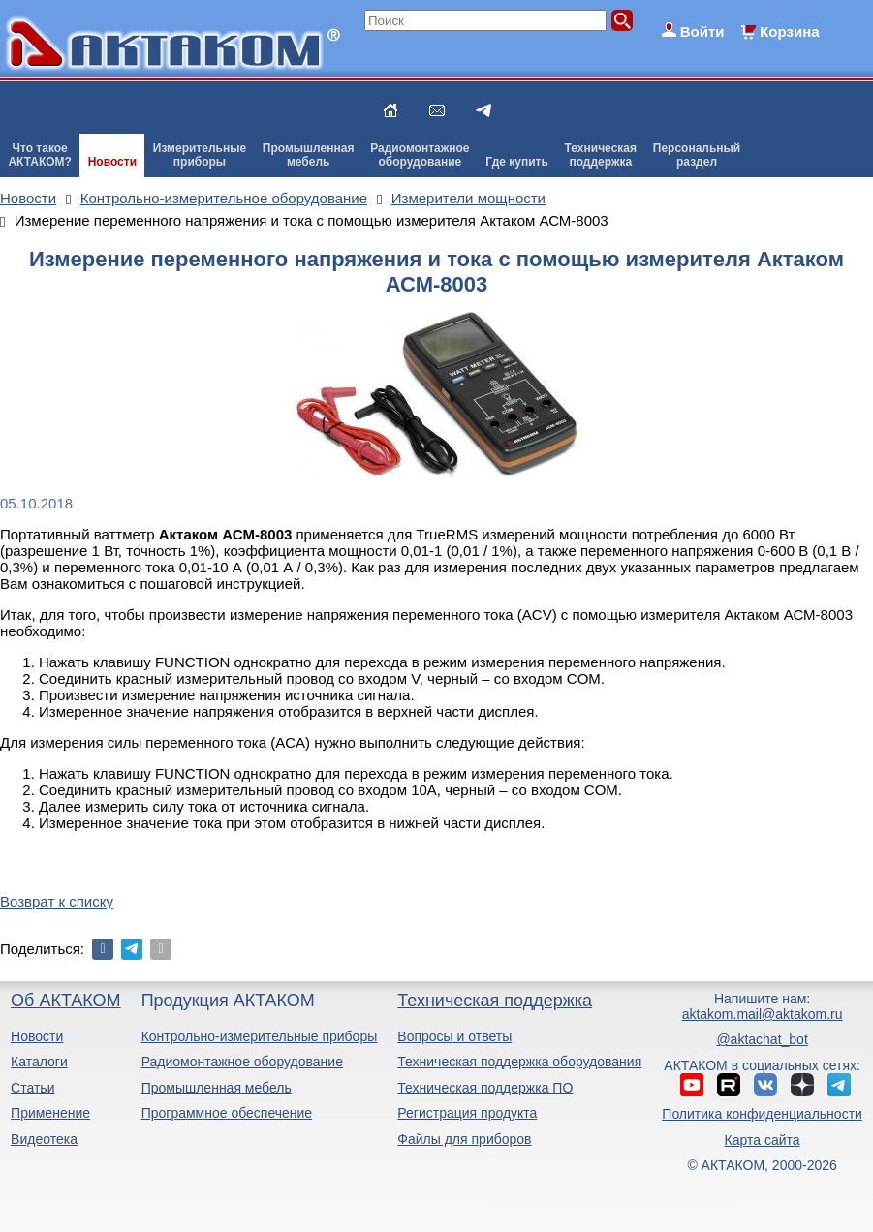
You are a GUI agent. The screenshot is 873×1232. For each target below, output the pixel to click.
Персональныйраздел (696, 155)
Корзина (789, 31)
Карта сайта (762, 1140)
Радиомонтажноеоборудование (419, 155)
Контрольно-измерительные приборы (259, 1036)
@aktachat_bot (761, 1039)
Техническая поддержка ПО (485, 1087)
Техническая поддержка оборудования (519, 1061)
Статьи (32, 1087)
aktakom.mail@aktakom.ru (762, 1014)
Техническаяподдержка (601, 155)
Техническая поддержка (494, 1000)
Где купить (516, 162)
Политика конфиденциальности (762, 1114)
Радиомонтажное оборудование (242, 1061)
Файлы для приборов (464, 1139)
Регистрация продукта (467, 1113)
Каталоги (39, 1061)
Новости (112, 162)
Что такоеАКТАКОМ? (40, 155)
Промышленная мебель (216, 1087)
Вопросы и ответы (454, 1036)
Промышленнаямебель (309, 155)
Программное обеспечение (227, 1113)
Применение (50, 1113)
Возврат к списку (56, 901)
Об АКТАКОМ (65, 1000)
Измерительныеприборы (199, 155)
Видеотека (44, 1139)
